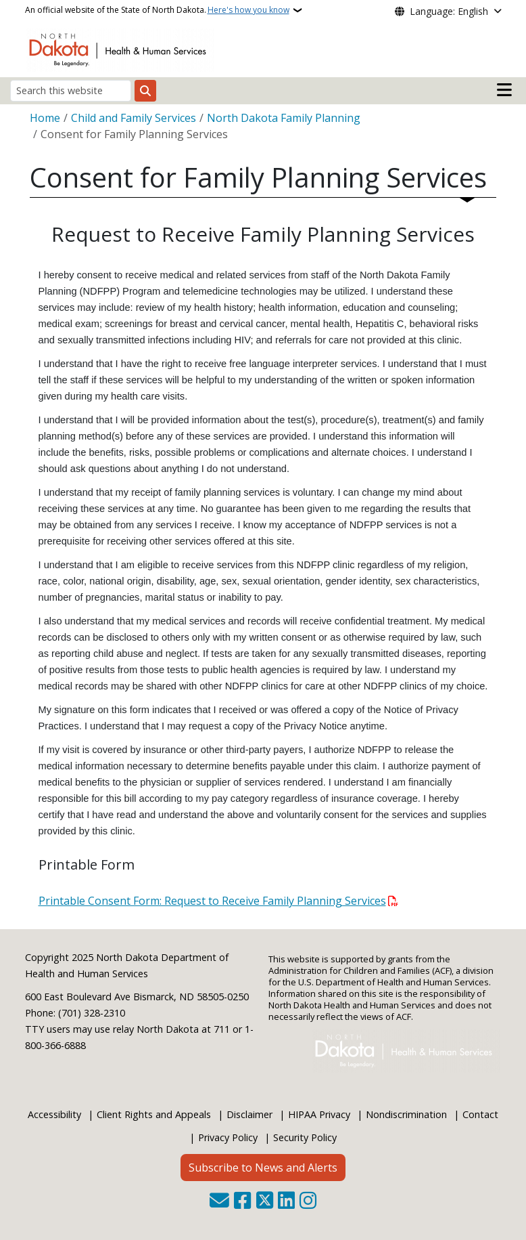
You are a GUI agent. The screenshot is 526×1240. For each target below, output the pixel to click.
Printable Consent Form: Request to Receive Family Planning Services (212, 900)
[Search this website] (70, 90)
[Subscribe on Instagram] (308, 1201)
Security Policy (305, 1137)
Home (45, 117)
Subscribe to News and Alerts (263, 1167)
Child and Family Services (133, 117)
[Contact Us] (219, 1201)
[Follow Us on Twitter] (264, 1201)
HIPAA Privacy (319, 1114)
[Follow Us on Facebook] (242, 1201)
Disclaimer (249, 1114)
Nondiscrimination (406, 1114)
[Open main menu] (504, 90)
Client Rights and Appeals (154, 1114)
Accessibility (54, 1114)
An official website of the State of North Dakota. (157, 10)
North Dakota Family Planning (283, 117)
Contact (480, 1114)
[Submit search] (145, 91)
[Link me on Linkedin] (286, 1201)
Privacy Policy (228, 1137)
